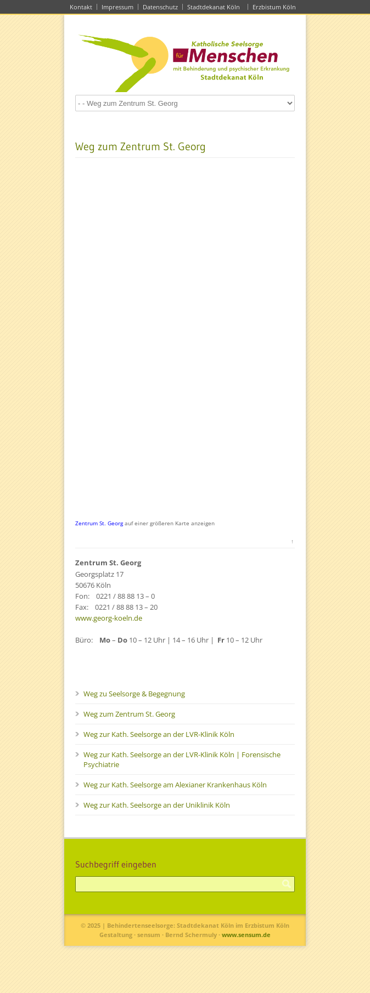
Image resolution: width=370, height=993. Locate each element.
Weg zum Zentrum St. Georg (129, 714)
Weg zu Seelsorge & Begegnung (134, 694)
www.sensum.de (246, 934)
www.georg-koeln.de (108, 618)
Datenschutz (160, 7)
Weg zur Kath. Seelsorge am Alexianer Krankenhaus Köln (175, 785)
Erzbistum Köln (276, 7)
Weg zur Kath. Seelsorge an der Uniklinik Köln (156, 805)
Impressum (117, 7)
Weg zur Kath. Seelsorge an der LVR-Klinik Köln (158, 734)
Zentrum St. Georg (99, 523)
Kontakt (81, 7)
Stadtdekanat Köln (215, 7)
